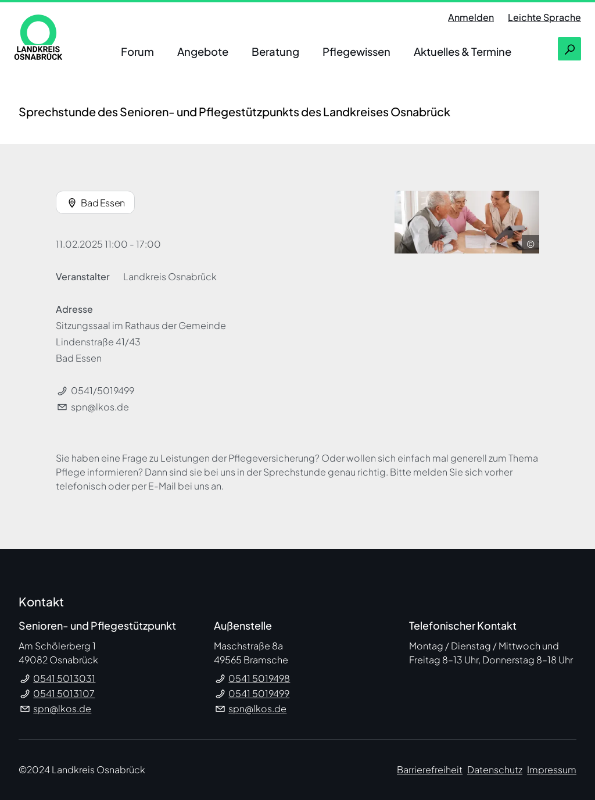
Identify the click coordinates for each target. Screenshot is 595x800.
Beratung (275, 51)
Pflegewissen (356, 51)
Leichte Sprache (544, 17)
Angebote (202, 51)
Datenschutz (494, 769)
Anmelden (471, 17)
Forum (137, 51)
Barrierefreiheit (430, 769)
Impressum (551, 769)
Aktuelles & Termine (462, 51)
